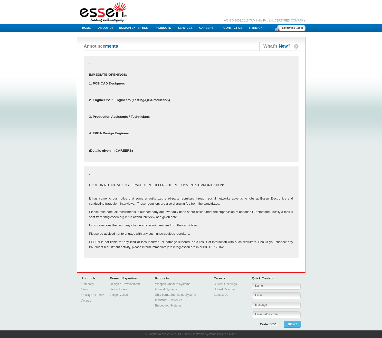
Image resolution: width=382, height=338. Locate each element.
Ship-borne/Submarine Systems (175, 294)
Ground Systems (166, 289)
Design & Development (125, 284)
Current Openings (225, 284)
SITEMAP (255, 28)
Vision (85, 289)
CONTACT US (232, 28)
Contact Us (221, 294)
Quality (85, 295)
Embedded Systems (168, 305)
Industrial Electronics (168, 300)
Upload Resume (224, 289)
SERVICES (185, 28)
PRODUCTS (163, 28)
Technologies (118, 289)
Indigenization (119, 294)
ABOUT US (106, 28)
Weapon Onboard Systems (172, 284)
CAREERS (206, 28)
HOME (86, 28)
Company (87, 284)
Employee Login (292, 27)
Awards (86, 300)
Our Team (97, 295)
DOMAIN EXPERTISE (133, 28)
